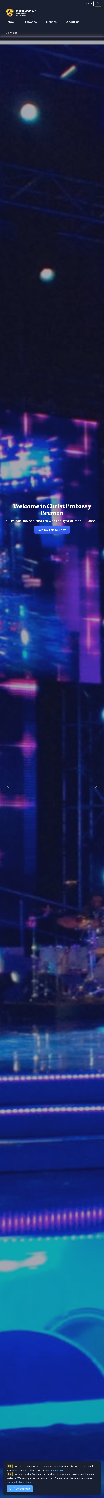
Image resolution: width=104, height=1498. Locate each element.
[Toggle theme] (98, 4)
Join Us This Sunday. (52, 530)
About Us (72, 22)
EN (88, 3)
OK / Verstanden (19, 1488)
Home (9, 22)
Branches (30, 22)
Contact (11, 33)
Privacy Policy (57, 1470)
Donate (51, 22)
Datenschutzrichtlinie (19, 1481)
